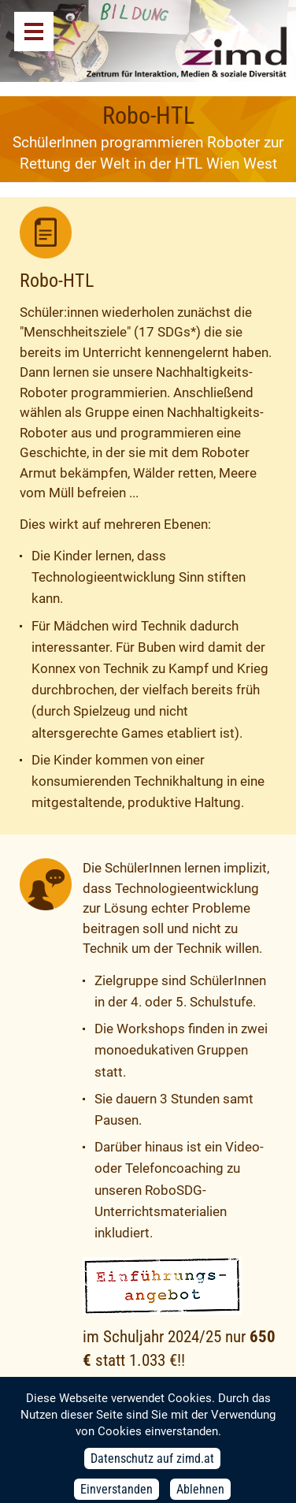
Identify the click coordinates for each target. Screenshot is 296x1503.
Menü (34, 31)
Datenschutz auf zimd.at (152, 1466)
